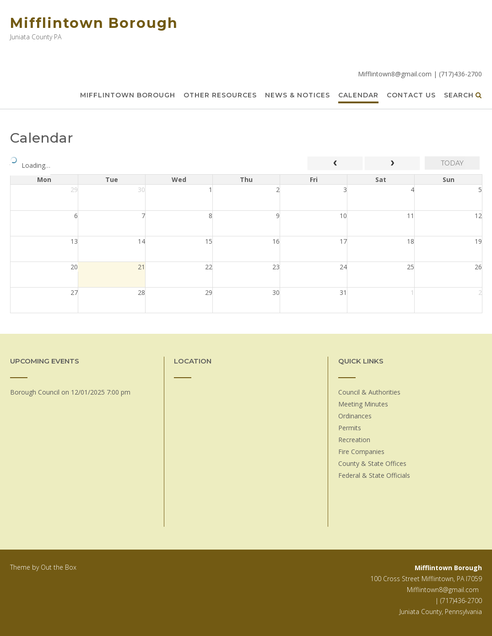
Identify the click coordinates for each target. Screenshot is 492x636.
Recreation (354, 439)
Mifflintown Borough (94, 23)
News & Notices (297, 95)
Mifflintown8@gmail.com (443, 589)
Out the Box (58, 567)
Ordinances (355, 416)
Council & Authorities (369, 392)
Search (463, 95)
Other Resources (220, 95)
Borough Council (34, 392)
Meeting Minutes (363, 404)
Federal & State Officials (374, 475)
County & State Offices (372, 463)
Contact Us (411, 95)
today (452, 163)
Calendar (358, 95)
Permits (349, 427)
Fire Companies (361, 451)
